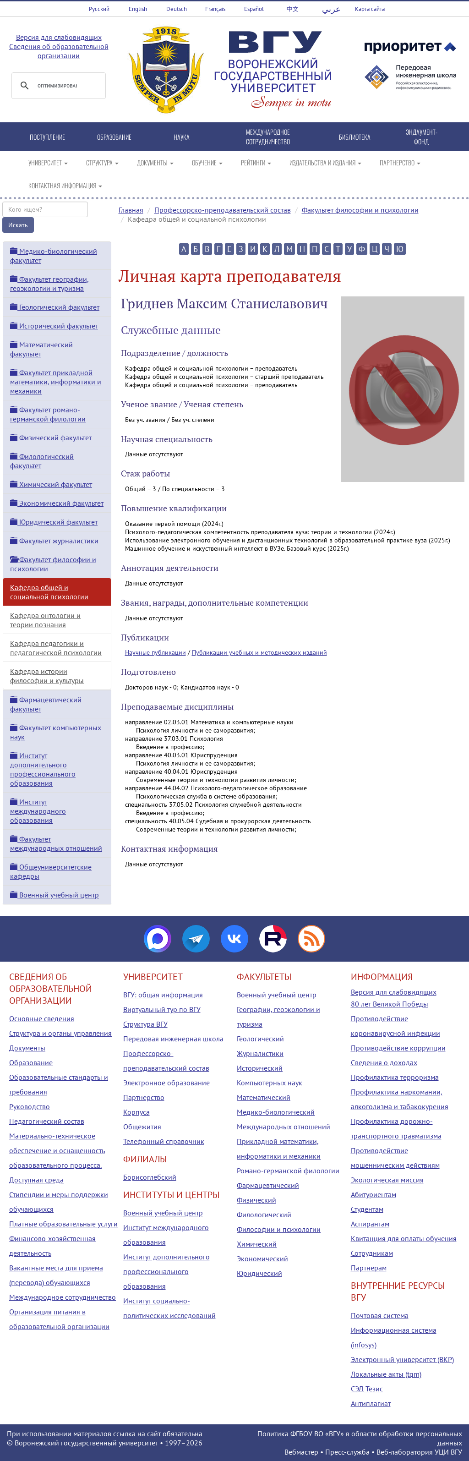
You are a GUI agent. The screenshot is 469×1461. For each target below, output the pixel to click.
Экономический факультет (57, 503)
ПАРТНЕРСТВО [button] (400, 162)
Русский (99, 9)
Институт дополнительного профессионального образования (43, 769)
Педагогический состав (46, 1121)
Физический (256, 1199)
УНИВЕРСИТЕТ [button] (48, 162)
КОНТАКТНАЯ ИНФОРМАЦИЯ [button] (65, 185)
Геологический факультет (54, 307)
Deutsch (176, 9)
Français (215, 9)
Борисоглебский (149, 1177)
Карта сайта (370, 9)
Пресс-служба (347, 1451)
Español (254, 9)
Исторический (260, 1067)
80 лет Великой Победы (389, 1003)
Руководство (29, 1106)
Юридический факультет (54, 521)
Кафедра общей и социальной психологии (49, 592)
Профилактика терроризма (395, 1077)
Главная (131, 209)
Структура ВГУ (145, 1024)
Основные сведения (41, 1018)
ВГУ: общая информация (163, 994)
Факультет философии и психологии (360, 209)
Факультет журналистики (54, 540)
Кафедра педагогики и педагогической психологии (56, 648)
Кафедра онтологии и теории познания (45, 620)
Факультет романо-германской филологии (48, 414)
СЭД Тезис (367, 1388)
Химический (257, 1243)
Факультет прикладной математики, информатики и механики (55, 381)
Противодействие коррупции (398, 1047)
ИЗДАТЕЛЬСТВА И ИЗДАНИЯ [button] (325, 162)
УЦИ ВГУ (448, 1451)
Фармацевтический (268, 1185)
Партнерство (143, 1097)
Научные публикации (155, 652)
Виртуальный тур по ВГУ (162, 1009)
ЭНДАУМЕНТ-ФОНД (421, 136)
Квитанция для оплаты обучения (404, 1238)
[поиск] (57, 85)
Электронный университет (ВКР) (402, 1359)
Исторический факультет (54, 325)
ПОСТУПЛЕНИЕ (47, 137)
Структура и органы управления (60, 1033)
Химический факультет (51, 484)
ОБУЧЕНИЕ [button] (207, 162)
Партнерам (369, 1267)
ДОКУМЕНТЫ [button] (155, 162)
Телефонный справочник (163, 1141)
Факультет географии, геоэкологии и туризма (49, 283)
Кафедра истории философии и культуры (47, 676)
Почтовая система (380, 1315)
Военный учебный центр (54, 894)
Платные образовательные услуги (63, 1223)
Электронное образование (166, 1082)
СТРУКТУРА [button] (102, 162)
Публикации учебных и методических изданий (259, 652)
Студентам (367, 1209)
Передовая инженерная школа (173, 1038)
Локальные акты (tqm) (386, 1374)
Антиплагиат (371, 1403)
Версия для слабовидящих (59, 37)
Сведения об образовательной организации (59, 51)
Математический (263, 1097)
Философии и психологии (279, 1229)
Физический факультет (51, 437)
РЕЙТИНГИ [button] (256, 162)
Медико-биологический (276, 1111)
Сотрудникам (372, 1253)
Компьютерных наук (269, 1082)
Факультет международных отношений (56, 843)
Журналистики (260, 1053)
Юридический (259, 1273)
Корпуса (136, 1111)
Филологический (264, 1214)
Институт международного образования (38, 811)
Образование (31, 1062)
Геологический (260, 1038)
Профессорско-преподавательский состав (222, 209)
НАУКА (182, 137)
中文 (293, 9)
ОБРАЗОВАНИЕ (114, 137)
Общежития (142, 1126)
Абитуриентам (373, 1194)
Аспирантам (370, 1223)
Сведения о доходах (384, 1062)
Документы (27, 1047)
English (138, 9)
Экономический (262, 1258)
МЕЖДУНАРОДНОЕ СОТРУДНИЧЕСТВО (268, 136)
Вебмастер (301, 1451)
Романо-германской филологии (288, 1170)
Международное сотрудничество (62, 1297)
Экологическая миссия (387, 1179)
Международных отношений (283, 1126)
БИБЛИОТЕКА (355, 137)
